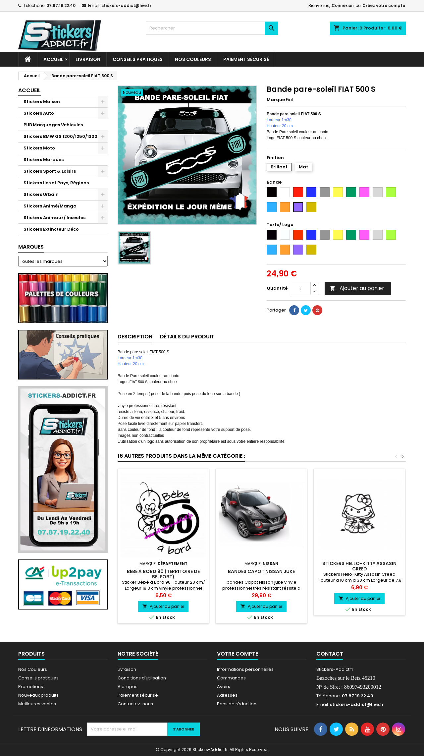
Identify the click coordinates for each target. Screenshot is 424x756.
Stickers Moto (39, 148)
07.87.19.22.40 (61, 5)
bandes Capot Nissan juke (261, 571)
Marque (276, 100)
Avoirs (223, 686)
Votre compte (237, 654)
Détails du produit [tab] (187, 336)
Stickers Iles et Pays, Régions (56, 183)
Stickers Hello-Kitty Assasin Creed (359, 566)
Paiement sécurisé (246, 59)
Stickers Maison (42, 101)
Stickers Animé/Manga (50, 206)
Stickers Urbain (41, 194)
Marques (31, 247)
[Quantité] (301, 288)
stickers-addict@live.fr (126, 5)
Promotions (30, 686)
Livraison (88, 59)
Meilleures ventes (37, 704)
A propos (127, 686)
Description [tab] (135, 336)
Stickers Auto (39, 113)
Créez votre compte (383, 5)
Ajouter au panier (357, 288)
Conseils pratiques (38, 678)
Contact (329, 654)
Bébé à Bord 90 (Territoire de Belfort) (163, 574)
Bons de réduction (236, 704)
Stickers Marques (44, 159)
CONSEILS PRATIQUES (138, 59)
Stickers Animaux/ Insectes (54, 217)
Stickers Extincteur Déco (51, 229)
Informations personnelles (245, 669)
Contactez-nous (135, 704)
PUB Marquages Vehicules (53, 125)
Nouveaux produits (38, 695)
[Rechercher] (212, 28)
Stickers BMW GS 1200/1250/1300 (60, 136)
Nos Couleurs (193, 59)
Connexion (343, 5)
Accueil (53, 59)
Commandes (231, 678)
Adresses (227, 695)
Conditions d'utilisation (142, 678)
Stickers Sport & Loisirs (50, 171)
